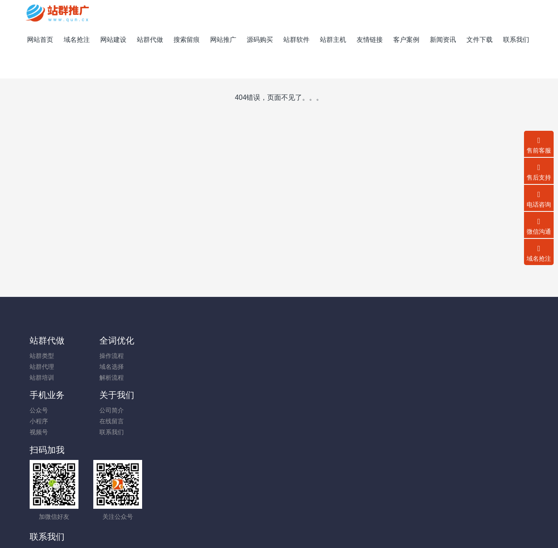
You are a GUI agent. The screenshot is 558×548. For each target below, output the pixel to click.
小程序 (166, 366)
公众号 (166, 355)
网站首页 (40, 39)
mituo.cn (331, 529)
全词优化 (110, 340)
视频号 (166, 377)
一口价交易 (424, 506)
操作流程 (105, 355)
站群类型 (42, 355)
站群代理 (42, 366)
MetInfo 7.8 (265, 529)
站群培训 (42, 377)
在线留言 (233, 366)
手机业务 (174, 340)
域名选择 (105, 366)
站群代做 (47, 340)
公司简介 (233, 355)
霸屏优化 (250, 495)
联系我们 (233, 377)
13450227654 (444, 360)
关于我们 (238, 340)
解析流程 (105, 377)
